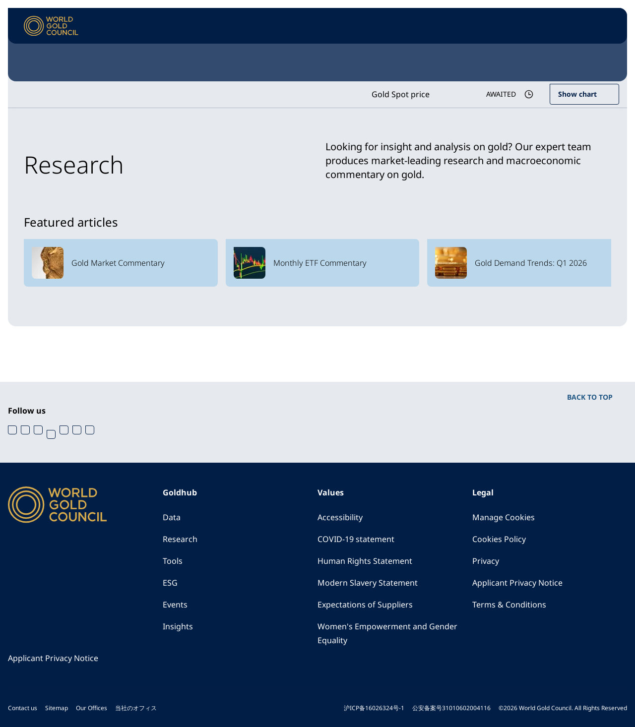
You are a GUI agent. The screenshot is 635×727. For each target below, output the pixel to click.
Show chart (577, 94)
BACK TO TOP (590, 397)
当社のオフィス (136, 708)
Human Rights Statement (365, 560)
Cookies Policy (499, 539)
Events (175, 604)
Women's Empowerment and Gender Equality (387, 633)
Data (172, 517)
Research (180, 539)
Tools (173, 560)
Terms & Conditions (509, 604)
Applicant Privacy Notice (517, 582)
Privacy (485, 560)
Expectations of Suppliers (365, 604)
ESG (170, 582)
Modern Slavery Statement (368, 582)
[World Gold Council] (51, 26)
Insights (178, 626)
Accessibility (340, 517)
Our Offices (91, 708)
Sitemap (56, 708)
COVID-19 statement (356, 539)
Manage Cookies (503, 517)
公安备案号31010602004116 (451, 708)
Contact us (22, 708)
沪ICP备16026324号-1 (374, 708)
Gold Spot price (401, 94)
